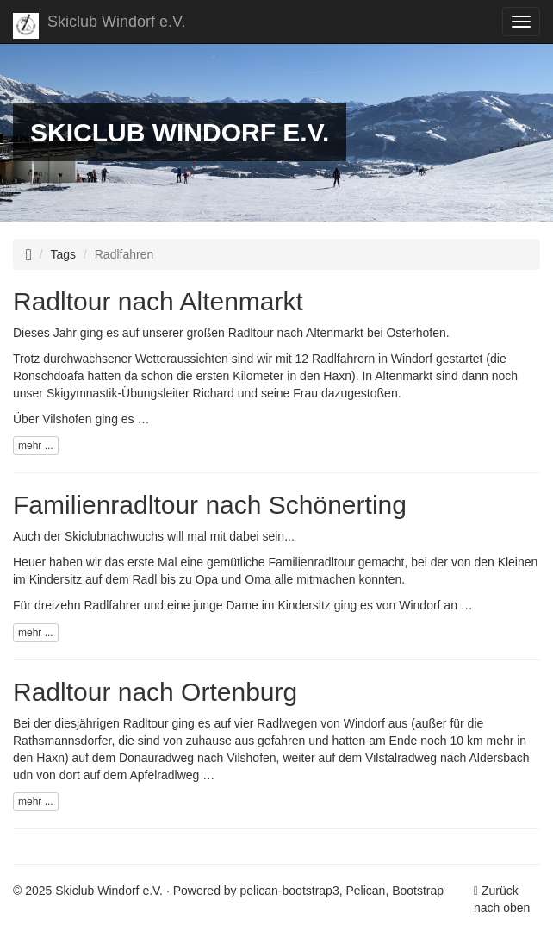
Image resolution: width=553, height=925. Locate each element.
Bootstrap (418, 890)
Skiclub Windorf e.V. (99, 26)
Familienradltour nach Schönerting (210, 505)
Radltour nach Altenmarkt (158, 301)
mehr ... (35, 446)
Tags (64, 254)
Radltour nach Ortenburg (155, 692)
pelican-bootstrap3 (289, 890)
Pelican (365, 890)
